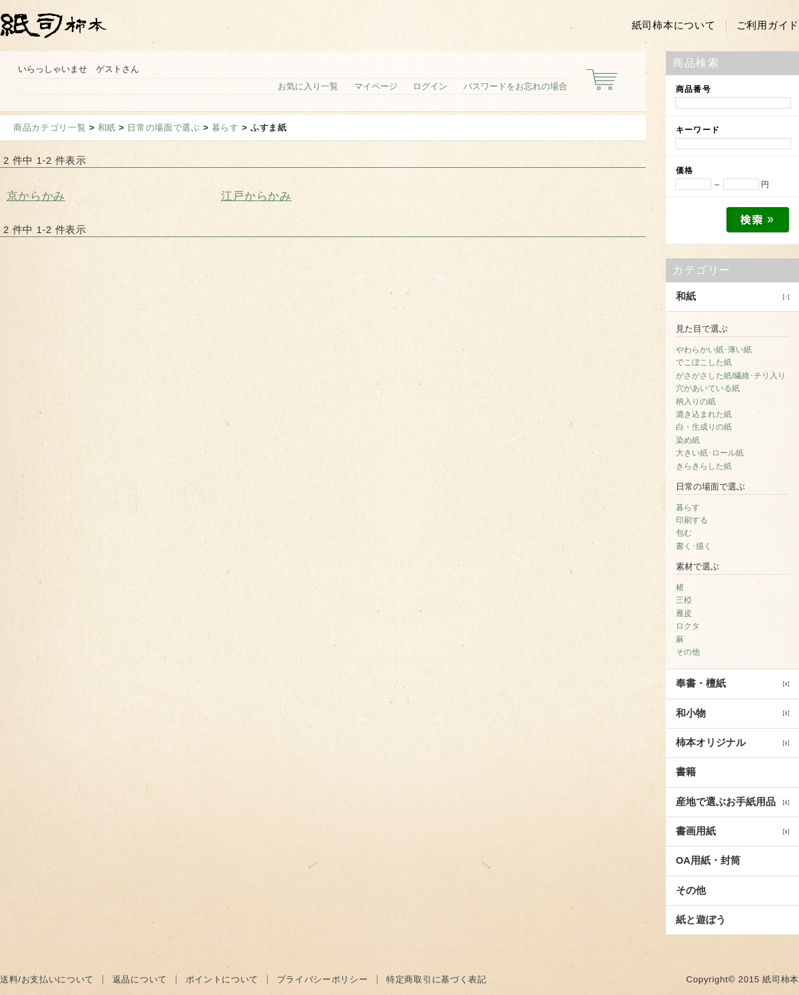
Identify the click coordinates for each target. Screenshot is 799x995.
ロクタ (688, 626)
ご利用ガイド (767, 25)
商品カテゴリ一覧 (49, 128)
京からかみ (36, 195)
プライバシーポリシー (322, 979)
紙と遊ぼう (701, 919)
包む (684, 532)
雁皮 (684, 613)
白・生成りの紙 (704, 427)
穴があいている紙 (708, 388)
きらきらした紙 (704, 466)
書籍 (686, 772)
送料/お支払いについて (47, 979)
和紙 (107, 128)
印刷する (692, 520)
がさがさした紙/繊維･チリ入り (731, 375)
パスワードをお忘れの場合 (515, 86)
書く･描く (694, 546)
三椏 (684, 600)
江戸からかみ (256, 195)
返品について (140, 979)
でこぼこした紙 (704, 362)
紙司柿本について (674, 25)
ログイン (430, 86)
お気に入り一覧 (308, 86)
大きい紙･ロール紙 (710, 453)
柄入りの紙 (696, 401)
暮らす (225, 128)
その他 (688, 652)
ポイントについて (222, 979)
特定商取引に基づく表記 (436, 979)
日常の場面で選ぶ (163, 128)
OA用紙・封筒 (708, 860)
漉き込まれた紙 (704, 414)
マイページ (376, 86)
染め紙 (688, 440)
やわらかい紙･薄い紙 (714, 349)
